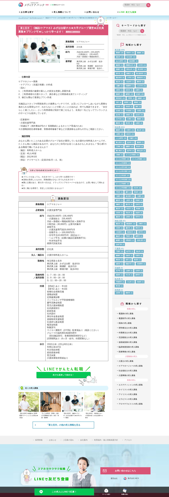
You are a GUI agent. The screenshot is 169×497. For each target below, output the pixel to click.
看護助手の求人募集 (127, 318)
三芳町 (118, 146)
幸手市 (137, 217)
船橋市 (118, 255)
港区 (136, 106)
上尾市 (128, 200)
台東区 (137, 123)
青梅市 (118, 52)
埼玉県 (117, 127)
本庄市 (128, 208)
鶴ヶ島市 (119, 150)
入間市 (118, 134)
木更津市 (140, 264)
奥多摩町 (132, 61)
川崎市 (140, 223)
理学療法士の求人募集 (128, 328)
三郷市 (118, 196)
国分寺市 (119, 77)
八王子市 (140, 86)
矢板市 (139, 282)
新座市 (139, 142)
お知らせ (52, 440)
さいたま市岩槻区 (122, 188)
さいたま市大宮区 (122, 171)
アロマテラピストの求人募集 (131, 404)
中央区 (118, 106)
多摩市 (137, 90)
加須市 (137, 212)
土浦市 (128, 270)
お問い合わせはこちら (125, 471)
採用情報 (39, 440)
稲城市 (118, 94)
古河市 (137, 270)
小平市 (129, 77)
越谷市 (118, 200)
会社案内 (84, 440)
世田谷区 (119, 98)
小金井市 (129, 81)
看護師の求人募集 (126, 313)
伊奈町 (137, 200)
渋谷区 (128, 106)
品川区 (118, 115)
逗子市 (140, 232)
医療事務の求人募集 (127, 352)
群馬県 (117, 290)
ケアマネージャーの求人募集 (131, 366)
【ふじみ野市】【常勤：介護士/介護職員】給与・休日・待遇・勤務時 (50, 416)
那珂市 (137, 275)
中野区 (130, 98)
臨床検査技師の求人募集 (129, 347)
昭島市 (128, 73)
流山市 (138, 251)
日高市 (128, 130)
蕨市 (127, 192)
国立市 (118, 81)
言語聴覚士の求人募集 (128, 337)
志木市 (129, 142)
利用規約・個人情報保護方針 (106, 440)
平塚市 (128, 236)
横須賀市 (129, 223)
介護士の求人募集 (126, 361)
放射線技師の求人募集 (128, 342)
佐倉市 (128, 255)
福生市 (118, 57)
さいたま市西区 (131, 155)
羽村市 (128, 52)
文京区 (118, 110)
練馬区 (128, 94)
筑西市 (118, 275)
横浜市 (118, 223)
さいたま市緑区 (121, 184)
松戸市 (128, 251)
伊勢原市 (129, 240)
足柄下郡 (119, 244)
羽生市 (128, 212)
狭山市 (139, 130)
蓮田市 (118, 217)
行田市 (118, 212)
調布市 (139, 81)
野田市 (118, 259)
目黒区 (128, 115)
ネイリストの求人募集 (128, 389)
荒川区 (128, 123)
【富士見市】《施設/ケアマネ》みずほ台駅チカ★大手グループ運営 (72, 416)
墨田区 (118, 123)
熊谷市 (118, 208)
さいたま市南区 (137, 159)
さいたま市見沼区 (122, 179)
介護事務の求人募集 (127, 375)
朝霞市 (128, 146)
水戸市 (118, 270)
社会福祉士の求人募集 (128, 371)
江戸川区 (119, 119)
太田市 (118, 293)
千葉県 (117, 248)
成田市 (118, 264)
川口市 (136, 188)
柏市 (127, 259)
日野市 (118, 90)
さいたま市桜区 (121, 159)
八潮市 (139, 196)
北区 (117, 102)
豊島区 (136, 102)
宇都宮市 (119, 282)
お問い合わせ (92, 12)
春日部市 (129, 196)
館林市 (128, 293)
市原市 (137, 255)
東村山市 (129, 69)
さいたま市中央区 (122, 167)
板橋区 (140, 98)
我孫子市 (129, 264)
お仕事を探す (27, 12)
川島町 (118, 155)
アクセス (128, 440)
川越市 (131, 138)
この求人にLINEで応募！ (64, 492)
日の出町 (129, 57)
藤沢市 (128, 228)
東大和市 (140, 69)
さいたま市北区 (121, 175)
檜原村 (118, 65)
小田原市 (119, 232)
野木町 (118, 286)
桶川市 (128, 204)
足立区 (137, 115)
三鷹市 (118, 86)
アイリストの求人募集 (128, 394)
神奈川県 (118, 221)
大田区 (139, 110)
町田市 (128, 90)
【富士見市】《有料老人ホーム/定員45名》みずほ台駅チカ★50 (94, 416)
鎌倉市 (118, 236)
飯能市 (118, 130)
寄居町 (138, 208)
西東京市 (140, 77)
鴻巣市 (118, 204)
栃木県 (117, 279)
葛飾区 (139, 119)
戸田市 (118, 192)
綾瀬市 (118, 240)
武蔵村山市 (129, 65)
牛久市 (128, 275)
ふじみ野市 (119, 138)
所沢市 (128, 134)
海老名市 (130, 232)
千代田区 (129, 110)
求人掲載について (62, 12)
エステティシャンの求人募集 (131, 385)
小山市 (129, 282)
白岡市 (128, 217)
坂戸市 (129, 150)
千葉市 (118, 251)
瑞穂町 (139, 52)
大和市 (118, 228)
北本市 (137, 204)
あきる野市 (119, 61)
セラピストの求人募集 (128, 399)
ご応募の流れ (68, 440)
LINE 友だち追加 (128, 12)
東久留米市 (139, 73)
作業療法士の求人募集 (128, 333)
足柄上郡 (140, 240)
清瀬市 (118, 69)
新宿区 (126, 102)
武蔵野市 (129, 86)
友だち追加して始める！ (63, 375)
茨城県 (117, 268)
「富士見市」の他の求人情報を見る (63, 425)
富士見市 (119, 142)
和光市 (138, 146)
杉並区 (138, 94)
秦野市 (137, 236)
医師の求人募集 (125, 323)
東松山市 (140, 150)
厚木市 (137, 228)
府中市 (118, 73)
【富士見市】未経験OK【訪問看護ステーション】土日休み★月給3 (28, 416)
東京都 (117, 50)
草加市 (136, 192)
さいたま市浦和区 (122, 163)
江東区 (129, 119)
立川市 (140, 65)
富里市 (136, 259)
